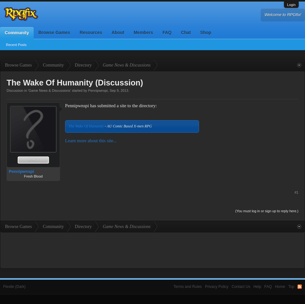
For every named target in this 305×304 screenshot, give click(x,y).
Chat (186, 32)
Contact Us (241, 286)
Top (291, 286)
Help (257, 286)
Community (17, 32)
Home (280, 286)
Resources (91, 32)
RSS (299, 286)
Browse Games (54, 32)
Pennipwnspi (98, 90)
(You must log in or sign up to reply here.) (266, 211)
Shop (205, 32)
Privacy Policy (217, 286)
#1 (296, 192)
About (118, 32)
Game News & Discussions (49, 90)
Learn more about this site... (91, 140)
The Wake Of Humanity (86, 126)
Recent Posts (16, 45)
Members (143, 32)
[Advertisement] (251, 141)
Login (291, 5)
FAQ (167, 32)
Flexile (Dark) (14, 286)
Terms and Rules (188, 286)
